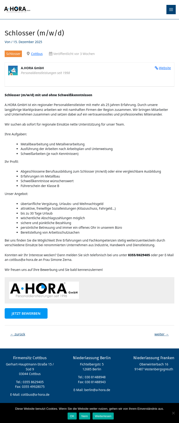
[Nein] (173, 413)
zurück (17, 334)
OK (72, 416)
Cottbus (37, 54)
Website (165, 68)
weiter (162, 334)
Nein (84, 416)
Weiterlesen (103, 416)
